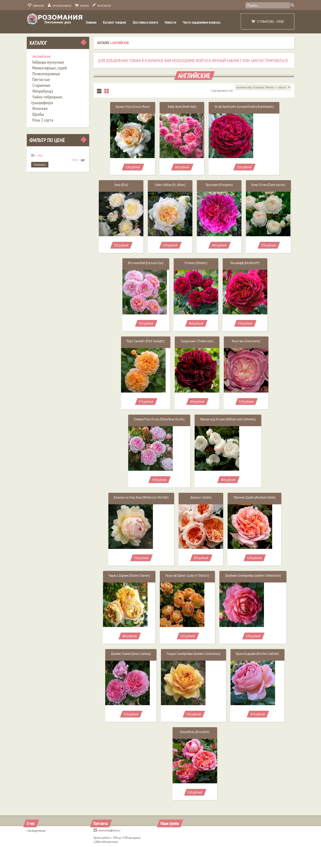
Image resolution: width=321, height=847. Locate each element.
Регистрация (101, 5)
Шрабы (38, 114)
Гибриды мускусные (48, 62)
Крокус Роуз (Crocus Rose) (133, 106)
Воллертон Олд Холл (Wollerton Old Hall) (141, 497)
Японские (40, 108)
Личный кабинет (59, 5)
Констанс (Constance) (246, 341)
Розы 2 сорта (42, 120)
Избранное (36, 5)
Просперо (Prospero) (219, 184)
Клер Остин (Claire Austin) (268, 184)
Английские (41, 56)
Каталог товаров (114, 22)
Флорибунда (42, 91)
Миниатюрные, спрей (49, 68)
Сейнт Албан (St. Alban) (170, 184)
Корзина (82, 5)
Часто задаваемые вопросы (201, 22)
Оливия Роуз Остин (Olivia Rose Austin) (159, 419)
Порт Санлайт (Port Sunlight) (146, 341)
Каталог (38, 42)
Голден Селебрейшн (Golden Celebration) (193, 653)
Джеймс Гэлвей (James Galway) (131, 653)
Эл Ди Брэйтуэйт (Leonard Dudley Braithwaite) (244, 106)
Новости (170, 22)
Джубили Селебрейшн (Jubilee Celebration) (253, 575)
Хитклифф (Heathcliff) (245, 263)
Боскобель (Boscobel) (194, 731)
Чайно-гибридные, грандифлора (47, 100)
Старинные (41, 85)
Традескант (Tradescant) (197, 341)
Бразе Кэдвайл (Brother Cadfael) (257, 653)
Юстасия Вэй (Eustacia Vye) (146, 263)
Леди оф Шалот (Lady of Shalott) (187, 575)
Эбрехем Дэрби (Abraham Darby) (254, 497)
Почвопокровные (46, 74)
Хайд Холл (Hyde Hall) (182, 106)
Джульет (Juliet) (201, 497)
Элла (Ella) (121, 184)
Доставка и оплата (145, 22)
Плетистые (41, 79)
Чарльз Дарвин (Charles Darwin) (129, 575)
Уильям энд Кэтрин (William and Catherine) (228, 419)
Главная (91, 22)
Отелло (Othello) (196, 263)
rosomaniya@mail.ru (107, 830)
